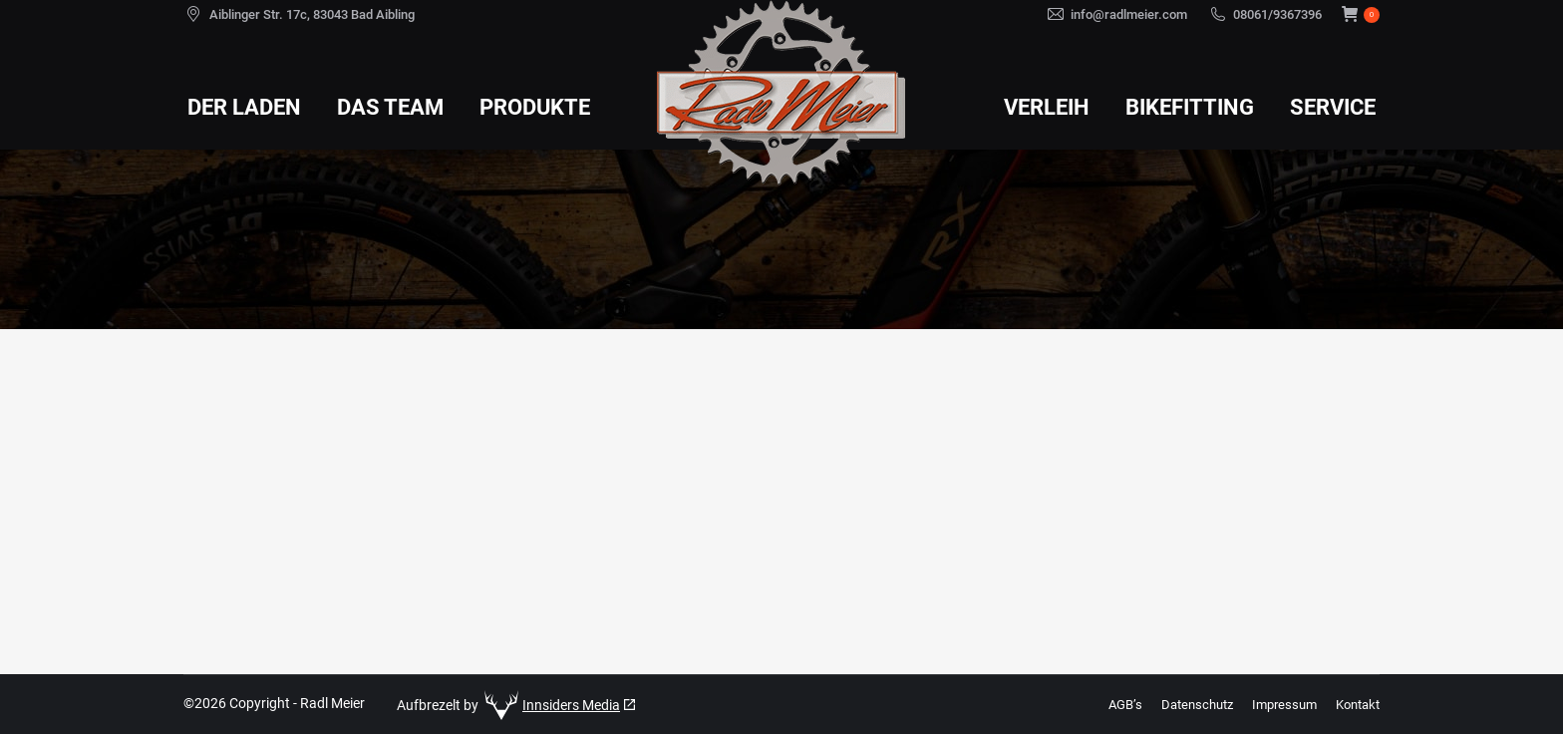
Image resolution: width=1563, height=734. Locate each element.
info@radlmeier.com (1129, 14)
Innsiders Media (571, 705)
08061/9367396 (1277, 14)
